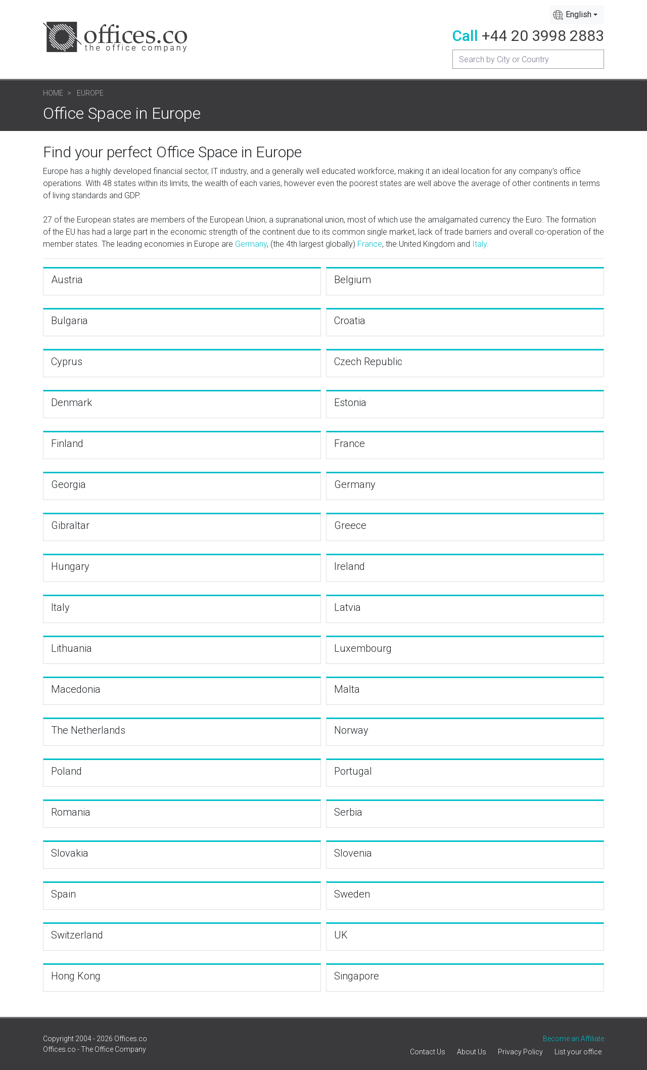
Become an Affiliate (573, 1039)
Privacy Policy (520, 1052)
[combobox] (577, 14)
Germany (251, 244)
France (369, 244)
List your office (578, 1052)
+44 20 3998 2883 (543, 35)
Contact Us (427, 1052)
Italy (479, 244)
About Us (471, 1052)
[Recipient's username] (528, 59)
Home (53, 93)
